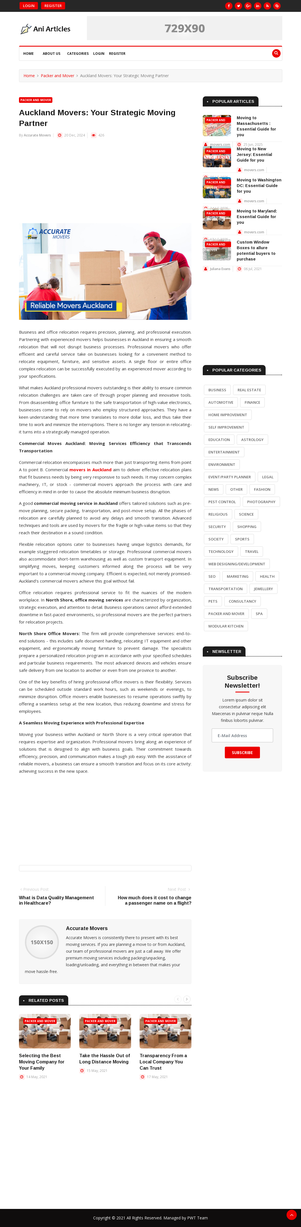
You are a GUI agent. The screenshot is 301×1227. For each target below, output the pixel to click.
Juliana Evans (220, 268)
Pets (212, 601)
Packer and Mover (57, 75)
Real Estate (249, 389)
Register (53, 5)
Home (28, 53)
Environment (221, 464)
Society (216, 539)
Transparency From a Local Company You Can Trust (163, 1061)
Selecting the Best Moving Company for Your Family (42, 1061)
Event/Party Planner (229, 476)
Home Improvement (227, 414)
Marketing (238, 576)
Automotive (220, 402)
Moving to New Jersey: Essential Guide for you (254, 154)
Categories (78, 53)
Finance (252, 402)
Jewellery (263, 588)
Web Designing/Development (236, 563)
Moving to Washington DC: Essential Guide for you (259, 186)
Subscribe (242, 752)
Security (217, 526)
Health (267, 576)
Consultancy (242, 601)
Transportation (225, 588)
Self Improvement (226, 427)
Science (246, 514)
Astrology (252, 439)
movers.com (220, 144)
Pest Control (222, 501)
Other (236, 489)
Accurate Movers (37, 135)
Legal (268, 476)
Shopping (247, 526)
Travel (252, 551)
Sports (242, 539)
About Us (51, 53)
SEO (211, 576)
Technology (221, 551)
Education (219, 439)
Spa (259, 613)
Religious (218, 514)
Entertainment (224, 452)
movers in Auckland (90, 469)
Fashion (262, 489)
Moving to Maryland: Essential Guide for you (257, 217)
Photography (261, 501)
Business (217, 389)
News (213, 489)
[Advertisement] (105, 183)
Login (29, 5)
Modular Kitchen (226, 626)
